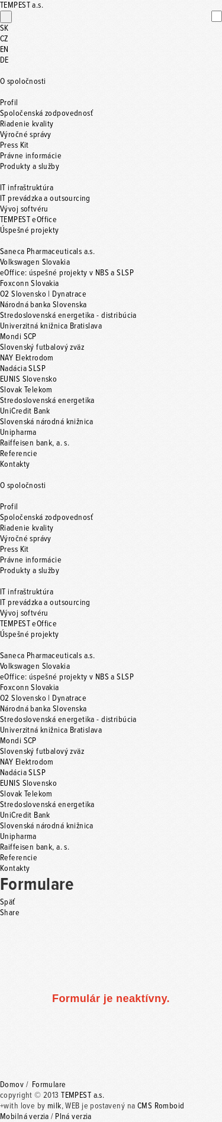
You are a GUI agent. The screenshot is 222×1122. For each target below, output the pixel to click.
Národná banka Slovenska (43, 305)
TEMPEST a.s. (82, 1095)
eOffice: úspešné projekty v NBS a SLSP (67, 273)
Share (10, 913)
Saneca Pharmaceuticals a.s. (47, 251)
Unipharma (18, 432)
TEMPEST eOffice (28, 219)
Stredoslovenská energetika (47, 400)
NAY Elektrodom (27, 358)
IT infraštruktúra (26, 188)
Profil (9, 102)
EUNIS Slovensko (28, 379)
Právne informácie (31, 156)
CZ (4, 39)
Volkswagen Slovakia (35, 262)
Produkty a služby (29, 166)
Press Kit (14, 145)
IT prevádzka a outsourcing (45, 198)
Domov (12, 1084)
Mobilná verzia (24, 1116)
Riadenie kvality (27, 124)
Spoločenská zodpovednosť (46, 113)
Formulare (49, 1084)
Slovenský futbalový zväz (42, 347)
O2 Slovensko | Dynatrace (43, 294)
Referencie (18, 453)
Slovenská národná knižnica (47, 422)
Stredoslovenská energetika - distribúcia (68, 315)
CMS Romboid (161, 1106)
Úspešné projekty (29, 230)
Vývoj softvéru (24, 209)
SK (4, 28)
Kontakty (15, 464)
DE (4, 60)
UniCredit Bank (25, 411)
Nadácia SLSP (23, 368)
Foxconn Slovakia (29, 283)
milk (54, 1106)
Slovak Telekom (26, 390)
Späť (7, 902)
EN (4, 49)
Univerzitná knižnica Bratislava (51, 326)
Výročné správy (26, 134)
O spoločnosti (23, 81)
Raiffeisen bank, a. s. (34, 443)
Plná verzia (73, 1116)
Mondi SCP (18, 336)
